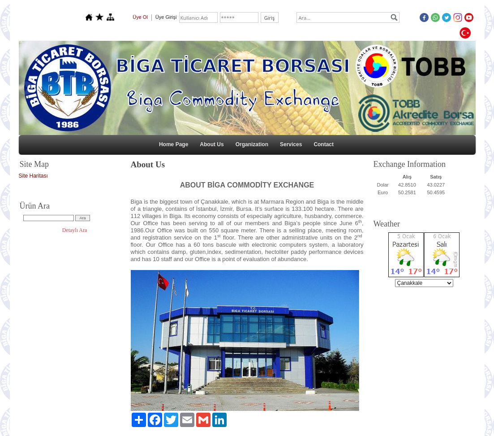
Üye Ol (140, 17)
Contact (324, 144)
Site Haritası (33, 176)
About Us (211, 144)
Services (291, 144)
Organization (252, 144)
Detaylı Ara (74, 230)
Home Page (173, 144)
